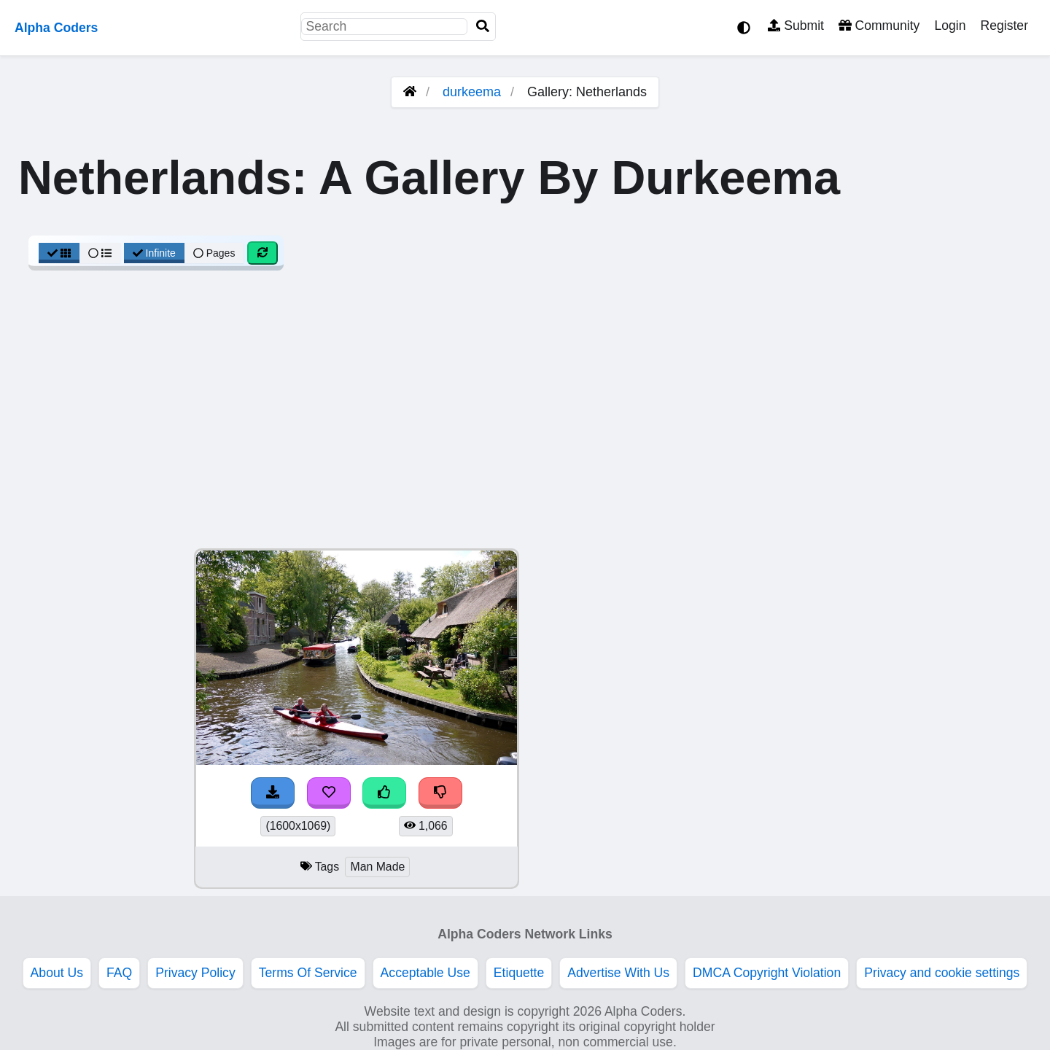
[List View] (99, 253)
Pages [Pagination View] (214, 253)
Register (1004, 25)
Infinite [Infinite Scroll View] (154, 253)
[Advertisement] (525, 417)
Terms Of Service (308, 972)
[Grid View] (59, 253)
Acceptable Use (425, 972)
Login (949, 25)
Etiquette (519, 972)
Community (879, 25)
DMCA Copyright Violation (767, 972)
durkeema (472, 92)
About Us (57, 972)
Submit (796, 25)
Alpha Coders (56, 27)
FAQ (119, 972)
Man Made (377, 866)
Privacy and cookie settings (941, 972)
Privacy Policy (195, 972)
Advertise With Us (618, 972)
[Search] (482, 26)
